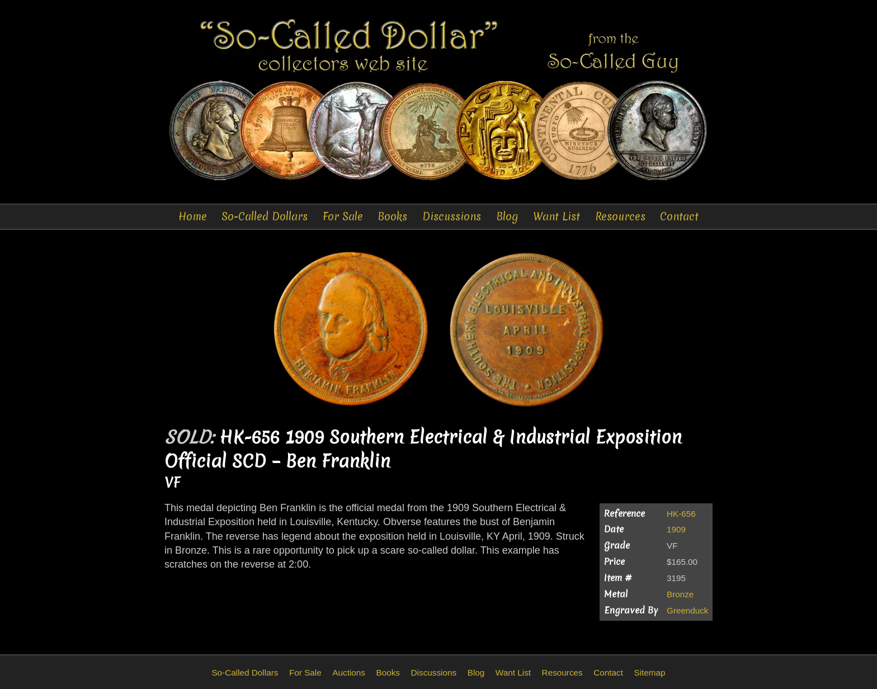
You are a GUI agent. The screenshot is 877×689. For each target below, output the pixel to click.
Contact (679, 216)
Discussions (451, 216)
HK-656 (681, 513)
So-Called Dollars (264, 216)
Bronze (680, 594)
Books (392, 216)
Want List (556, 216)
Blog (507, 216)
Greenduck (687, 610)
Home (192, 216)
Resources (620, 216)
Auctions (348, 672)
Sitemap (649, 672)
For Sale (343, 216)
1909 (676, 529)
